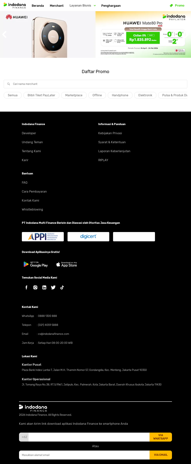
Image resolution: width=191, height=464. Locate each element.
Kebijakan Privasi (110, 133)
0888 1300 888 (47, 316)
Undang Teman (32, 142)
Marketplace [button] (73, 95)
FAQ (24, 182)
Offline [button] (97, 95)
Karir (25, 160)
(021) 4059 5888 (47, 325)
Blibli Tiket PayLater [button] (41, 95)
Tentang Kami (31, 151)
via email (160, 455)
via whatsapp (160, 437)
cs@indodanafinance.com (53, 334)
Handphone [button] (120, 95)
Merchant (57, 5)
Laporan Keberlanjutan (114, 151)
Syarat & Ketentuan (112, 142)
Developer (29, 133)
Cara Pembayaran (34, 191)
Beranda (38, 5)
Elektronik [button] (145, 95)
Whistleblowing (32, 209)
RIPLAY (103, 160)
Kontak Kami (30, 200)
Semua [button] (13, 95)
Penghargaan (111, 5)
